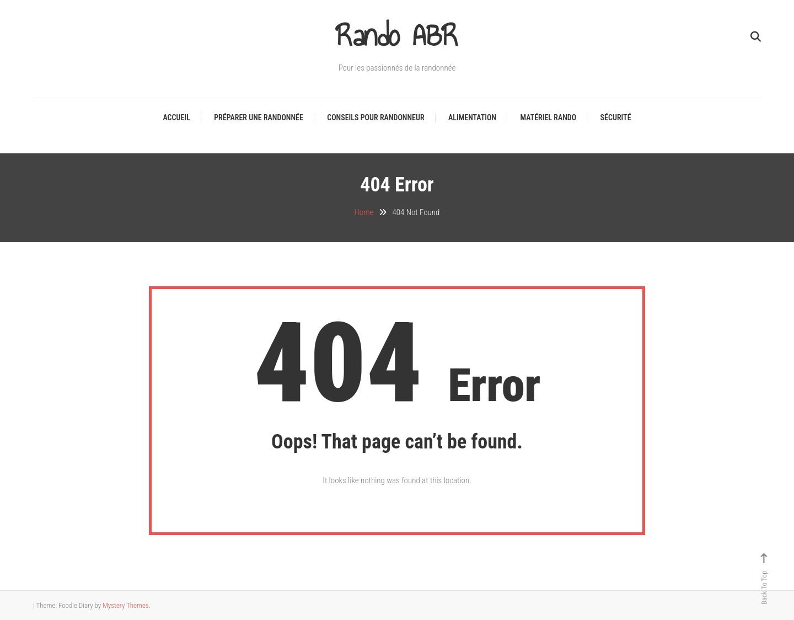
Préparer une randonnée (258, 117)
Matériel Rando (548, 117)
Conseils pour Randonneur (375, 117)
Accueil (176, 117)
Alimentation (472, 117)
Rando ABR (397, 36)
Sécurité (615, 117)
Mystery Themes (125, 605)
